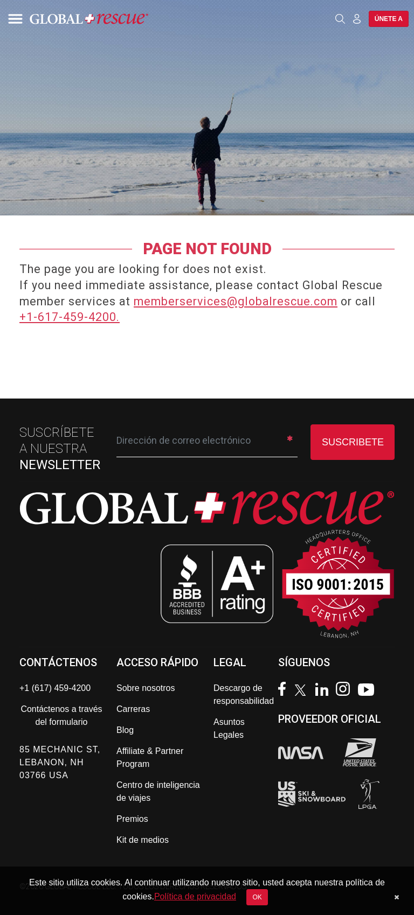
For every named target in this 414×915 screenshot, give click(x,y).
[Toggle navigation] (13, 19)
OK (256, 897)
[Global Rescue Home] (102, 18)
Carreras (133, 709)
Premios (132, 818)
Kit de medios (142, 839)
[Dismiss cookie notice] (396, 897)
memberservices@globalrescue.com (235, 301)
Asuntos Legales (229, 728)
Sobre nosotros (145, 688)
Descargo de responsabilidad (243, 694)
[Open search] (340, 19)
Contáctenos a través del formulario (61, 715)
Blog (125, 730)
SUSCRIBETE (353, 442)
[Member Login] (357, 18)
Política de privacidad (195, 896)
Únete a (389, 19)
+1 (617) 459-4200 (55, 688)
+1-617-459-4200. (69, 317)
